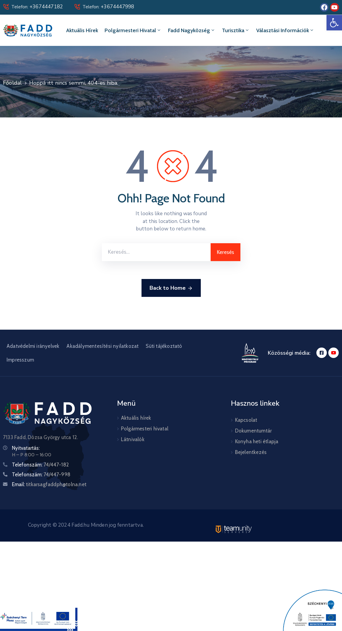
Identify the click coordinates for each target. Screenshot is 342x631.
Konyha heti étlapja (257, 441)
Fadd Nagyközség (191, 30)
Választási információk (285, 30)
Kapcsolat (246, 420)
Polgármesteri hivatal (133, 30)
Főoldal (12, 82)
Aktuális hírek (82, 30)
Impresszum (20, 360)
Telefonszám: (40, 465)
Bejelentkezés (251, 452)
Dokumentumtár (253, 431)
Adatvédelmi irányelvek (33, 346)
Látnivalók (132, 439)
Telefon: (37, 7)
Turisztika (236, 30)
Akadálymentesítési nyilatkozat (102, 346)
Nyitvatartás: (26, 448)
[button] (334, 22)
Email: (49, 484)
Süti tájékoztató (164, 346)
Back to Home (171, 288)
